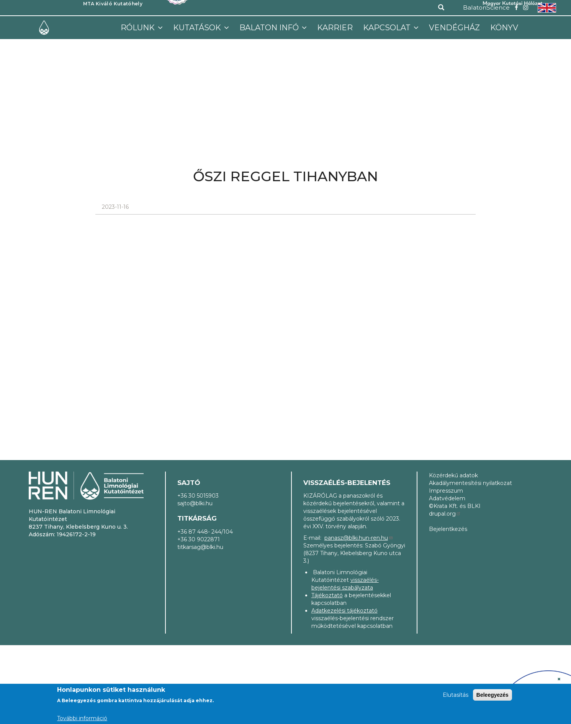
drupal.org (445, 513)
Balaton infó (270, 27)
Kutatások (198, 27)
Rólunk (139, 27)
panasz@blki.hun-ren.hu (358, 537)
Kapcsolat (387, 27)
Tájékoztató (327, 595)
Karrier (335, 27)
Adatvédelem (447, 498)
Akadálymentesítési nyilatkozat (470, 483)
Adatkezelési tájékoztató (344, 610)
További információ (82, 718)
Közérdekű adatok (453, 475)
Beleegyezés (492, 695)
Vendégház (454, 27)
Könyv (504, 27)
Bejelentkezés (448, 529)
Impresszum (446, 490)
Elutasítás (455, 694)
